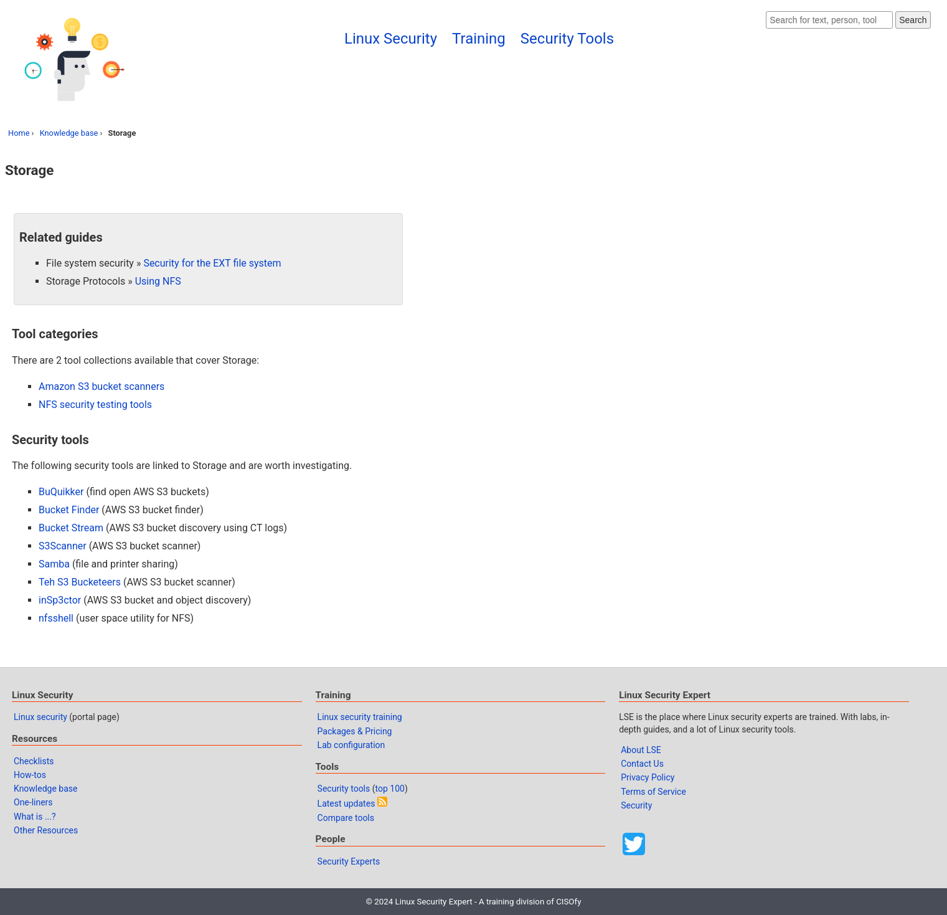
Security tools (344, 789)
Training (479, 38)
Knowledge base (69, 133)
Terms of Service (653, 792)
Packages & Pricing (355, 731)
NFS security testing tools (95, 404)
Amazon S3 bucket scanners (101, 386)
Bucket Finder (69, 510)
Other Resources (46, 830)
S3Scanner (63, 546)
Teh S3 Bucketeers (80, 582)
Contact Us (642, 764)
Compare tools (346, 818)
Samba (54, 564)
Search (912, 20)
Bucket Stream (71, 528)
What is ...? (35, 817)
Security (636, 805)
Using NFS (158, 281)
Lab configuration (351, 745)
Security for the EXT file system (212, 263)
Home (18, 133)
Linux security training (360, 717)
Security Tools (567, 38)
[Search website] (829, 20)
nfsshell (56, 618)
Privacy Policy (647, 777)
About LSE (641, 750)
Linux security (40, 717)
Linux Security (390, 38)
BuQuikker (61, 492)
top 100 (390, 789)
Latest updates (346, 803)
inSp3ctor (60, 600)
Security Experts (349, 861)
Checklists (34, 761)
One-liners (33, 802)
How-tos (30, 775)
